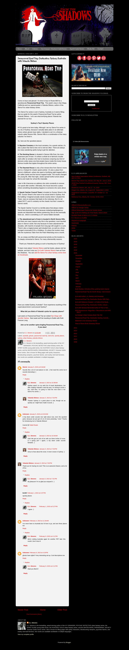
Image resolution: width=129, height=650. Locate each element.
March (78, 281)
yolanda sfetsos (38, 338)
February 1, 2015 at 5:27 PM (48, 506)
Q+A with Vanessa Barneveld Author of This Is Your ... (92, 308)
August (78, 267)
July (77, 269)
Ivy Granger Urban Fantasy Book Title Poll (88, 315)
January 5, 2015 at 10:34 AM (48, 436)
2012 (75, 333)
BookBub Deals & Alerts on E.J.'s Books (84, 215)
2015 (75, 253)
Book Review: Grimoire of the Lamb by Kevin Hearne (92, 289)
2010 (75, 339)
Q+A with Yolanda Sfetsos (46, 250)
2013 (75, 330)
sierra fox (51, 336)
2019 (75, 241)
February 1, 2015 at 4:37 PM (36, 493)
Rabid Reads (34, 425)
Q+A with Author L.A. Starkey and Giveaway (89, 296)
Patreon (74, 225)
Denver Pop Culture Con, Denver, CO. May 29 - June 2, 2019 (91, 181)
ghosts (31, 336)
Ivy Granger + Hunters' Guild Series (54, 49)
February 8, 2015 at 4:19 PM (39, 552)
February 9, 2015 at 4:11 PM (48, 536)
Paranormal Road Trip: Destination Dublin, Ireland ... (92, 305)
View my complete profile (26, 634)
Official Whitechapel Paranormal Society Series (87, 210)
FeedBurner (95, 108)
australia (25, 336)
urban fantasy (27, 338)
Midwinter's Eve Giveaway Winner (86, 321)
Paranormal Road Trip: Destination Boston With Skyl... (92, 299)
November (79, 258)
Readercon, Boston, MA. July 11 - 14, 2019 (85, 187)
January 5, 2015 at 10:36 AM (48, 382)
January (78, 286)
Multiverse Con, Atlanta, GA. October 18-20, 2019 (88, 197)
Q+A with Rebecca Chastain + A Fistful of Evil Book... (92, 302)
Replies (27, 379)
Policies (35, 49)
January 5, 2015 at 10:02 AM (39, 414)
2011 (75, 336)
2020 (75, 239)
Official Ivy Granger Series (80, 207)
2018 (75, 244)
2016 (75, 250)
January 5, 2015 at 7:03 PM (48, 449)
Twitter (74, 231)
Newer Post (23, 610)
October (78, 261)
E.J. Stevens (32, 382)
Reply (24, 375)
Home (20, 49)
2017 (75, 247)
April (77, 278)
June (77, 272)
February (79, 284)
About (27, 49)
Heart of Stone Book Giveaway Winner (87, 323)
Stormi (25, 367)
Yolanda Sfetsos (38, 248)
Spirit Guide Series (77, 49)
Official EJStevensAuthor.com (81, 205)
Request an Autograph (79, 220)
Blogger (68, 642)
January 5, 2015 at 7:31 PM (48, 479)
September (79, 264)
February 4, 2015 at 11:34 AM (39, 521)
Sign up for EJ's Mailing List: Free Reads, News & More (89, 213)
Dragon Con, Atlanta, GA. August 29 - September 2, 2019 (90, 190)
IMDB (73, 228)
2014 (75, 328)
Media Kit (90, 49)
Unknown (26, 414)
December (79, 255)
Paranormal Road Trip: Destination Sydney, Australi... (92, 318)
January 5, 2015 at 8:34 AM (36, 367)
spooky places (59, 336)
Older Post (62, 610)
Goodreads (75, 223)
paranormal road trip (40, 336)
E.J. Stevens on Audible (79, 218)
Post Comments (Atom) (34, 614)
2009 (75, 342)
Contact (100, 49)
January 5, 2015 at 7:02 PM (48, 398)
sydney (20, 338)
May (77, 275)
